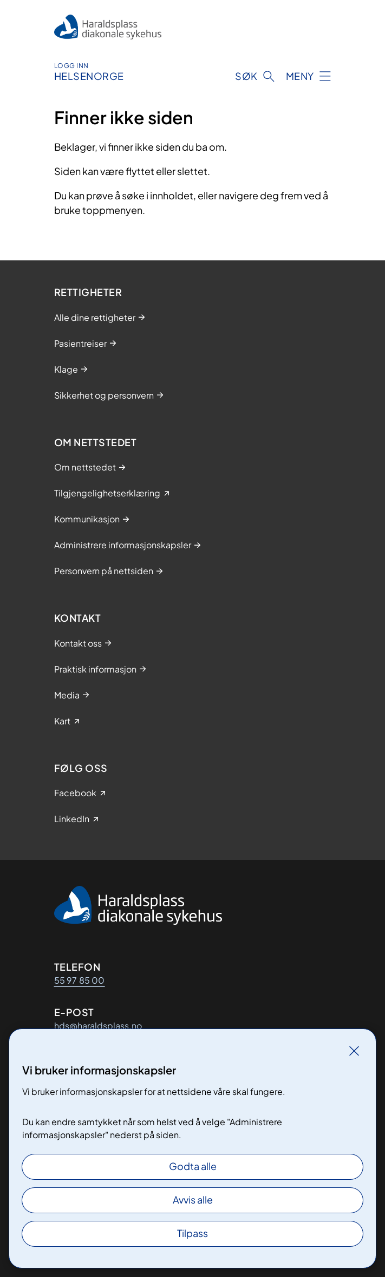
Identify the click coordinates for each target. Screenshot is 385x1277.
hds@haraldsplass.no (98, 1025)
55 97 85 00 (79, 980)
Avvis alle (193, 1199)
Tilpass (192, 1233)
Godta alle (193, 1166)
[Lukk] (354, 1050)
